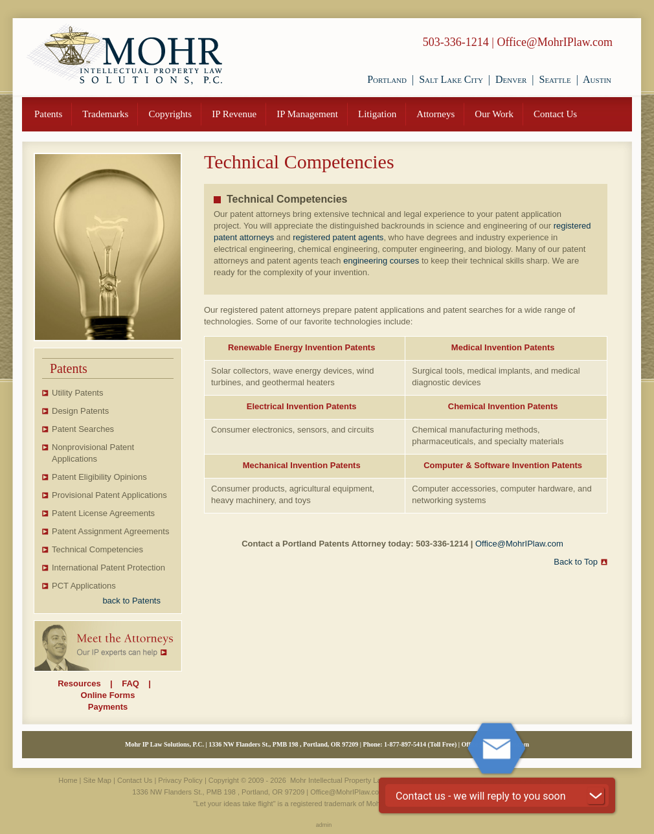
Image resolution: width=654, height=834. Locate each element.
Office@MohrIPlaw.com (555, 42)
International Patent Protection (108, 567)
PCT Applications (84, 586)
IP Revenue (234, 114)
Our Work (494, 114)
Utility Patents (77, 393)
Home (67, 780)
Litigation (377, 114)
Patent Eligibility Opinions (99, 477)
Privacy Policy (180, 780)
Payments (108, 707)
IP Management (307, 114)
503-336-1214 (456, 42)
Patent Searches (83, 429)
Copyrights (170, 114)
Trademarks (105, 114)
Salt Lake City (451, 79)
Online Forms (108, 695)
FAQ (130, 683)
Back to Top (576, 562)
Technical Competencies (97, 549)
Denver (510, 79)
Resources (79, 683)
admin (324, 825)
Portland (387, 79)
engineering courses (381, 260)
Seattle (554, 79)
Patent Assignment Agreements (110, 531)
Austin (597, 79)
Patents (48, 114)
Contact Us (555, 114)
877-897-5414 (407, 744)
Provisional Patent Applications (109, 495)
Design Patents (80, 411)
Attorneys (435, 114)
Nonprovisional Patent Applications (93, 453)
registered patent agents (338, 237)
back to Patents (131, 600)
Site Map (97, 780)
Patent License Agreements (103, 513)
